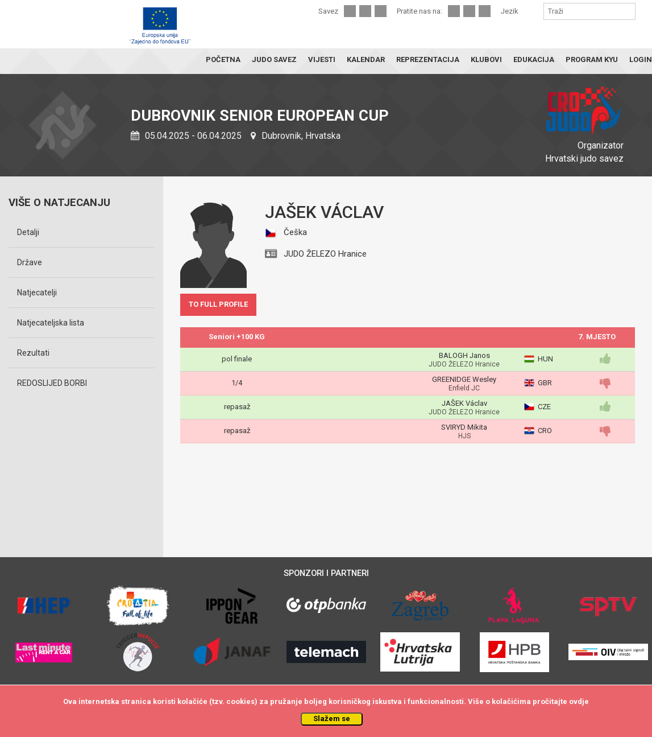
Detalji (28, 232)
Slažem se (331, 718)
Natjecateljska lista (50, 322)
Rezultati (33, 352)
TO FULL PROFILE (218, 304)
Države (29, 262)
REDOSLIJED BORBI (52, 383)
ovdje (579, 701)
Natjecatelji (37, 292)
